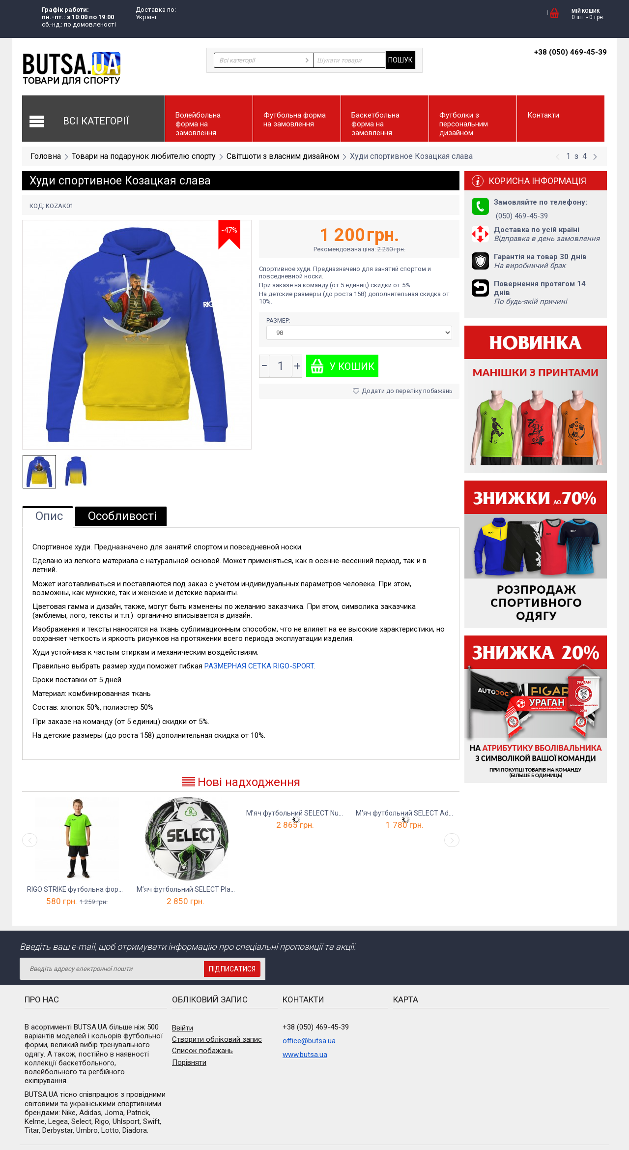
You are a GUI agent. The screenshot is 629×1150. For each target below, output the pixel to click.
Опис (49, 516)
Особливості (122, 516)
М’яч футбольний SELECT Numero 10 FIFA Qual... (296, 813)
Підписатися (232, 969)
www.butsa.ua (305, 1054)
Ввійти (182, 1028)
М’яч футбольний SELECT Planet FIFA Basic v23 (186, 889)
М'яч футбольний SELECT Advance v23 (406, 813)
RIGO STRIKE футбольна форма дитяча (77, 889)
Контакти (543, 115)
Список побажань (202, 1050)
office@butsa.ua (309, 1040)
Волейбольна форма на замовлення (198, 124)
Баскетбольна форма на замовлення (375, 124)
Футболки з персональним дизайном (463, 124)
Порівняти (189, 1062)
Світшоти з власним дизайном (283, 156)
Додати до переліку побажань (403, 390)
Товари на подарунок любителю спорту (144, 156)
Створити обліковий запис (217, 1039)
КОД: (36, 206)
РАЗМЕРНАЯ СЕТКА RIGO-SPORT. (259, 666)
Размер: (279, 320)
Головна (45, 156)
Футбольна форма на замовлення (294, 119)
